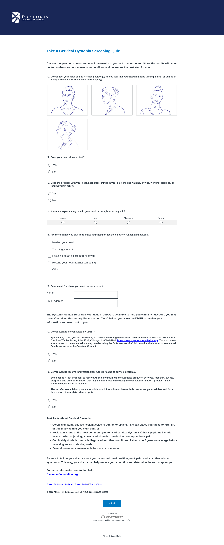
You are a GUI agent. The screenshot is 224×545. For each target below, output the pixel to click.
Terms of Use (95, 484)
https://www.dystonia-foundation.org (137, 340)
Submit (112, 503)
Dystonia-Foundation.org (62, 474)
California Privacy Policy (76, 484)
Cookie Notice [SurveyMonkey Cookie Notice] (116, 536)
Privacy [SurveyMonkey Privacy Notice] (105, 536)
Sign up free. (126, 520)
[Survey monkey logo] (112, 516)
